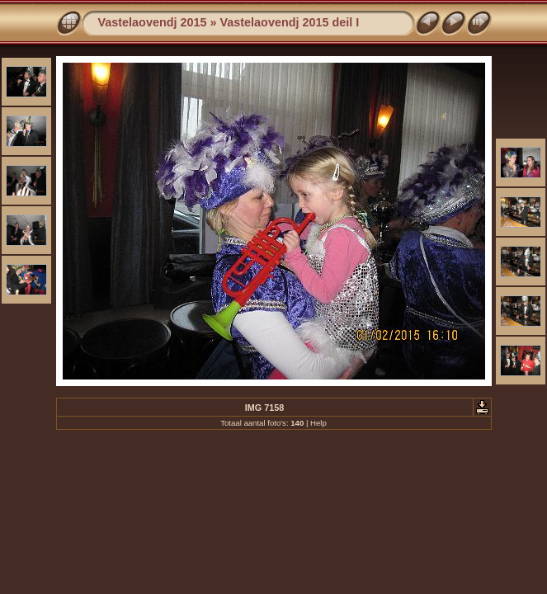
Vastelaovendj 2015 (152, 22)
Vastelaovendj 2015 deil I (290, 22)
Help (318, 422)
